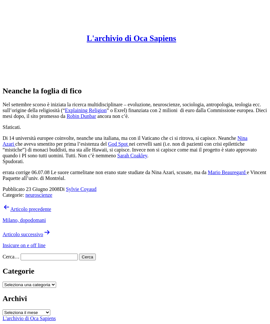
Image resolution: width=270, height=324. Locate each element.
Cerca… (11, 256)
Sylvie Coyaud (81, 189)
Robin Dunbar (81, 116)
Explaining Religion (85, 110)
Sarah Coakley (132, 155)
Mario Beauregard (227, 172)
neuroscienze (39, 195)
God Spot (118, 144)
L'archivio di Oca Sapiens (131, 38)
